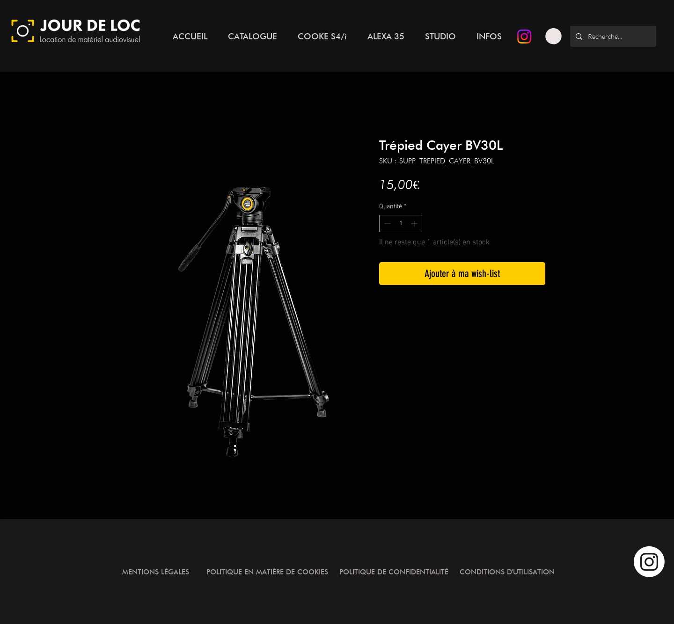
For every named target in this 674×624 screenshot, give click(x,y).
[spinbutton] (400, 223)
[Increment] (415, 223)
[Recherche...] (612, 36)
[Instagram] (524, 36)
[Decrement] (386, 223)
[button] (553, 36)
